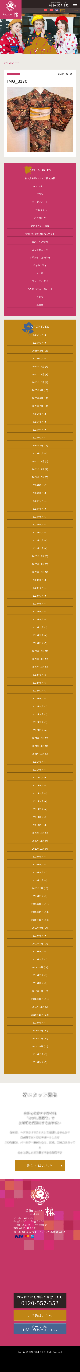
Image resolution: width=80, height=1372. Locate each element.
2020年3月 (38, 880)
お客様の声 (40, 218)
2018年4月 (38, 1062)
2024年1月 (38, 548)
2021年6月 (38, 785)
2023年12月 (38, 556)
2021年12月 (38, 738)
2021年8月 (38, 769)
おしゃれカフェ (40, 249)
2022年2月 (38, 722)
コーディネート (40, 202)
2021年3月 (38, 809)
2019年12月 (37, 904)
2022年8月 (38, 682)
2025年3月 (38, 437)
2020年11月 (38, 841)
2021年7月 (38, 777)
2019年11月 (37, 912)
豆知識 (39, 297)
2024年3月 (38, 532)
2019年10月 (37, 920)
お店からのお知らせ (40, 257)
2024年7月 (38, 501)
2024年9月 (38, 485)
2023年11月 (38, 564)
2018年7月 (37, 1038)
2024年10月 (38, 477)
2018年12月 (37, 999)
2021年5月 (38, 793)
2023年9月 (38, 580)
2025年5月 (38, 422)
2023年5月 (38, 611)
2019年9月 (37, 928)
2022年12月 (38, 651)
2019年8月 (38, 935)
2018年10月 (37, 1015)
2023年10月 (38, 572)
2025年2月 (37, 445)
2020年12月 (38, 833)
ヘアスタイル (40, 210)
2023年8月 (38, 588)
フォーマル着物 (40, 281)
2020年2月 (37, 888)
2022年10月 (38, 667)
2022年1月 (38, 730)
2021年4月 (38, 801)
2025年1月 (38, 453)
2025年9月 (37, 390)
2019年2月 (38, 983)
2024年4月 (38, 524)
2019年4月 (37, 967)
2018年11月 (38, 1007)
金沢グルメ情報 (40, 241)
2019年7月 (37, 943)
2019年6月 (38, 951)
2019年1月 (37, 991)
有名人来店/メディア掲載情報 (40, 178)
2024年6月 (38, 509)
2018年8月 (37, 1030)
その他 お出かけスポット (40, 289)
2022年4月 (38, 714)
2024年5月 (38, 516)
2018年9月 (38, 1022)
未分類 (39, 305)
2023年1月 (38, 643)
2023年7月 (38, 596)
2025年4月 (38, 430)
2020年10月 (38, 849)
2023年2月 (38, 635)
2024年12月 (38, 461)
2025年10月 (38, 382)
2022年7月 (38, 690)
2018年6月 (37, 1046)
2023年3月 (38, 627)
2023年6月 (38, 603)
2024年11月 (38, 469)
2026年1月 (38, 358)
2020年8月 (38, 864)
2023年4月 (38, 619)
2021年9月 (38, 762)
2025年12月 (38, 366)
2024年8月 (38, 493)
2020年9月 (38, 856)
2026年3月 (38, 343)
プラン (39, 194)
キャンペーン (40, 186)
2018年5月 (38, 1054)
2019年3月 (38, 975)
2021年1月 (38, 825)
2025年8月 (37, 398)
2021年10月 (38, 754)
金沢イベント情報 (40, 226)
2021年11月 (38, 746)
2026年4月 (38, 335)
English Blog (40, 265)
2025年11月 (38, 374)
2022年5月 (38, 706)
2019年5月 (38, 959)
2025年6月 (38, 414)
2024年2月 (38, 540)
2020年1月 (38, 896)
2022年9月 (38, 675)
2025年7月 (37, 406)
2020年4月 (38, 872)
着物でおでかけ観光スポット (40, 233)
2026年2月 (37, 350)
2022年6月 (38, 698)
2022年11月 (38, 659)
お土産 (39, 273)
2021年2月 (38, 817)
